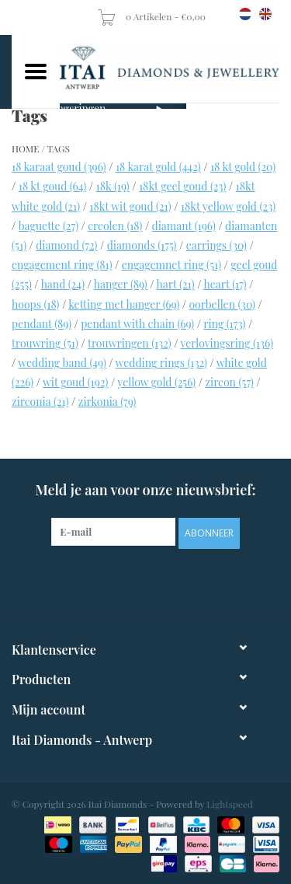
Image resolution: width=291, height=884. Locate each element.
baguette (48, 225)
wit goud (75, 382)
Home (26, 148)
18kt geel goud (182, 186)
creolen (115, 225)
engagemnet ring (171, 264)
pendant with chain (137, 323)
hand (63, 284)
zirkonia (107, 401)
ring (224, 323)
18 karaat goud (59, 166)
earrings (216, 245)
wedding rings (161, 362)
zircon (229, 382)
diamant (184, 225)
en (265, 14)
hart (175, 284)
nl (245, 14)
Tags (58, 148)
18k (113, 186)
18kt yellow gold (228, 206)
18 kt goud (53, 186)
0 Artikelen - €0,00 (152, 16)
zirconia (40, 401)
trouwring (45, 343)
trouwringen (129, 343)
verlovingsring (227, 343)
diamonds (142, 245)
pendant (41, 323)
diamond (66, 245)
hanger (120, 284)
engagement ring (62, 264)
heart (224, 284)
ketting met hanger (123, 304)
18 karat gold (158, 166)
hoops (35, 304)
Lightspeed (229, 804)
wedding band (62, 362)
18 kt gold (242, 166)
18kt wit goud (130, 206)
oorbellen (222, 304)
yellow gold (156, 382)
